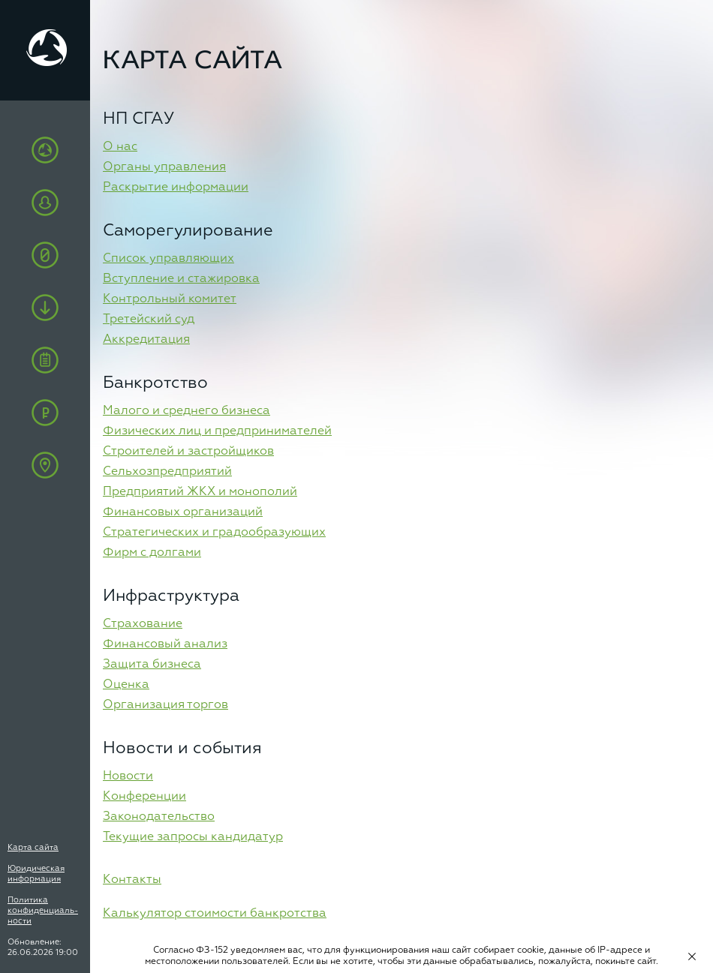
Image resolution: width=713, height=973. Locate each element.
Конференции (144, 797)
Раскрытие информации (175, 188)
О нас (120, 147)
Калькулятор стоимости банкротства (214, 914)
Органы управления (164, 167)
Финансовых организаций (183, 512)
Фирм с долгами (152, 553)
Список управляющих (168, 259)
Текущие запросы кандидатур (193, 837)
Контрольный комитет (169, 299)
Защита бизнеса (152, 665)
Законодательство (159, 817)
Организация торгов (165, 705)
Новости (128, 776)
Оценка (126, 685)
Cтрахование (142, 624)
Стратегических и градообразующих (214, 533)
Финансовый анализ (165, 644)
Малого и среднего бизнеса (186, 411)
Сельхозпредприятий (167, 472)
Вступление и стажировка (181, 279)
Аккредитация (146, 340)
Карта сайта (33, 847)
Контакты (132, 880)
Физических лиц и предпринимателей (217, 431)
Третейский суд (148, 320)
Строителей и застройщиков (188, 452)
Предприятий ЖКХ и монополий (200, 492)
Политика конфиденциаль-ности (43, 910)
